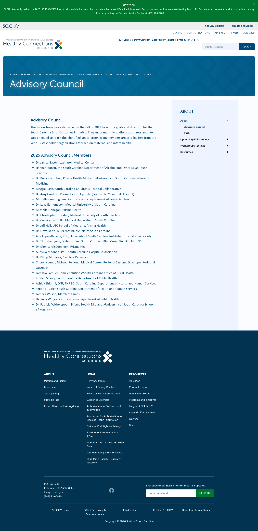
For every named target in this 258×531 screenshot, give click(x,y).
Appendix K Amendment (142, 412)
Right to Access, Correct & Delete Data (105, 444)
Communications (198, 32)
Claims (177, 32)
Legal (91, 374)
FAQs (187, 133)
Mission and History (55, 380)
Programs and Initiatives (56, 74)
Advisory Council (194, 127)
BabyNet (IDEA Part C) (141, 406)
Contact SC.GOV (163, 510)
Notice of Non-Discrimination (103, 393)
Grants (132, 425)
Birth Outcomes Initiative (95, 74)
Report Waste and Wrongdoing (61, 406)
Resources (28, 74)
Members (108, 47)
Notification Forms (139, 393)
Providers (129, 47)
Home (13, 74)
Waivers (133, 418)
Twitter (118, 490)
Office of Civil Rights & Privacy (104, 426)
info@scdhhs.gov (53, 492)
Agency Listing (214, 26)
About (120, 74)
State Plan (134, 380)
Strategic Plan (52, 399)
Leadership (50, 387)
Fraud (234, 32)
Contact (248, 32)
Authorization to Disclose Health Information (105, 408)
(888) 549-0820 (53, 496)
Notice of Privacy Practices (101, 387)
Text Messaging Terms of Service (105, 452)
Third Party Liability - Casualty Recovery (104, 460)
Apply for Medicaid (180, 47)
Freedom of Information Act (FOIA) (102, 434)
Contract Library (138, 387)
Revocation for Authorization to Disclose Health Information (104, 418)
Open (226, 121)
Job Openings (52, 393)
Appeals (220, 32)
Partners (151, 47)
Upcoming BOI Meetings (194, 139)
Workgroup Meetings (192, 145)
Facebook (111, 490)
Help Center (129, 510)
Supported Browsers (98, 399)
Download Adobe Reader (197, 510)
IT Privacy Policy (96, 380)
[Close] (254, 4)
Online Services (242, 26)
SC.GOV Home (61, 510)
